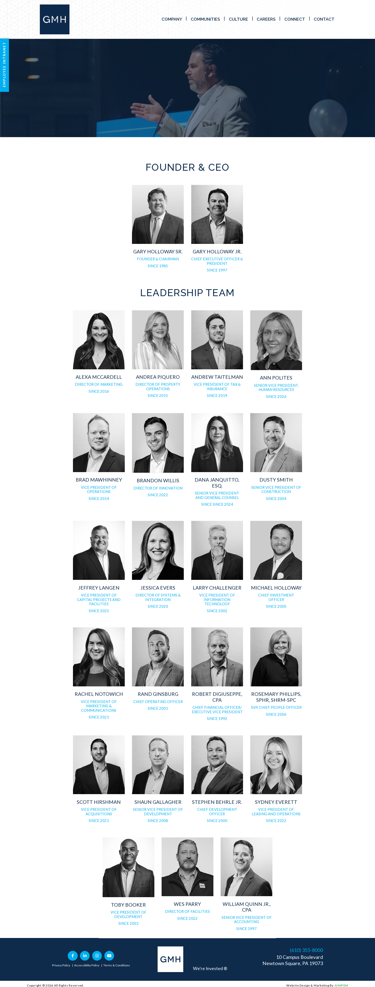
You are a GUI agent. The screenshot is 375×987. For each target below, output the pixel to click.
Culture (238, 19)
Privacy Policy (61, 965)
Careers (266, 19)
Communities (205, 19)
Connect (294, 19)
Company (172, 19)
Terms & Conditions (116, 965)
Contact (324, 19)
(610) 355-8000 (306, 950)
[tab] (158, 228)
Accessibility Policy (86, 965)
